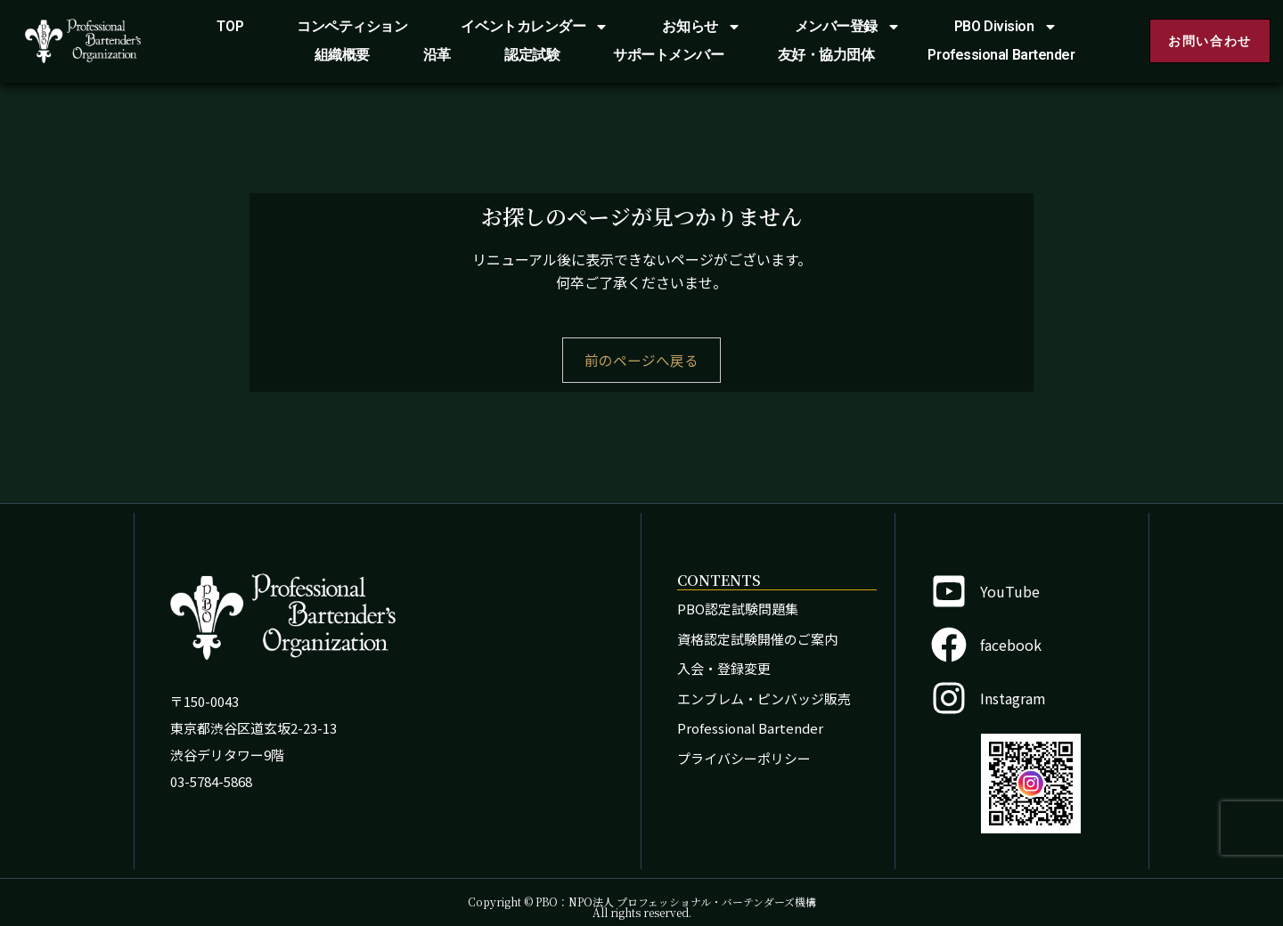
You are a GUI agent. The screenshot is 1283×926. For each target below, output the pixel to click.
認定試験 (532, 54)
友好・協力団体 (826, 54)
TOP (230, 26)
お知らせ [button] (701, 26)
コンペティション (352, 26)
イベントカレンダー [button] (535, 26)
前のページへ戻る (641, 360)
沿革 (437, 54)
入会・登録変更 (724, 668)
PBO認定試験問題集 (737, 608)
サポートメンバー (668, 54)
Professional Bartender (1001, 54)
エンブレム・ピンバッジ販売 (764, 698)
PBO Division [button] (1006, 26)
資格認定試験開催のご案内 (757, 639)
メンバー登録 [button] (848, 26)
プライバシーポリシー (744, 758)
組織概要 (342, 54)
